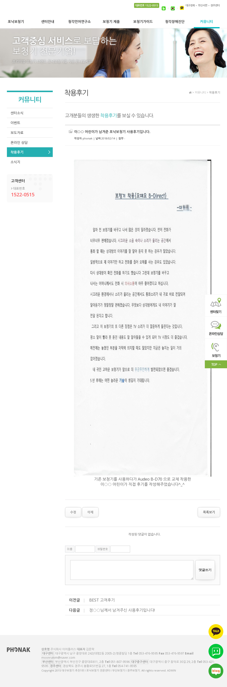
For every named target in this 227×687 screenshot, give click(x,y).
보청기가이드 (143, 22)
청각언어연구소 (79, 22)
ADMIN (171, 670)
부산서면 (202, 5)
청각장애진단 (175, 22)
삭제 (90, 512)
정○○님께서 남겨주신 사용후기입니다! (122, 610)
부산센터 (47, 662)
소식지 (15, 162)
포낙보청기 (16, 22)
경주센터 (215, 5)
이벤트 (15, 122)
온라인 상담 (19, 142)
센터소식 (17, 113)
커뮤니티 (206, 22)
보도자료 (17, 132)
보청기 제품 (111, 22)
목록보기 (209, 512)
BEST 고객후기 (102, 600)
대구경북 (190, 5)
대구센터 (47, 653)
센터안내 (47, 22)
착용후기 (17, 152)
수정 (73, 512)
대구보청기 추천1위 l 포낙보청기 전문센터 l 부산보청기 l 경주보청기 (37, 13)
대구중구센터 (139, 662)
